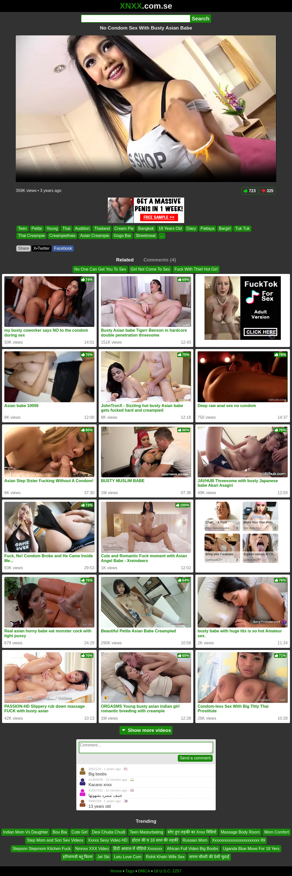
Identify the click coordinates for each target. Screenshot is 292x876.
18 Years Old (170, 228)
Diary (191, 228)
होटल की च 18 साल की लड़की (155, 840)
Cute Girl (79, 832)
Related (125, 259)
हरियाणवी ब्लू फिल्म (78, 857)
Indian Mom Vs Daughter (25, 832)
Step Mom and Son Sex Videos (55, 840)
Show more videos (146, 730)
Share (23, 248)
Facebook (63, 248)
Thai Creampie (31, 236)
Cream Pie (124, 228)
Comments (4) (159, 259)
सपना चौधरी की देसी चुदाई (209, 857)
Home (116, 871)
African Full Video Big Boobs (192, 848)
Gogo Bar (122, 236)
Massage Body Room (240, 832)
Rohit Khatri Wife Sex (165, 857)
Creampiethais (62, 236)
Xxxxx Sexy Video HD (107, 840)
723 (250, 191)
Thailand (102, 228)
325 (267, 191)
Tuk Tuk (242, 228)
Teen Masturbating (146, 832)
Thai (66, 228)
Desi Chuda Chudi (108, 832)
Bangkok (146, 228)
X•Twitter (42, 248)
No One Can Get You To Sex (100, 269)
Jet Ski (103, 857)
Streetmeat (145, 236)
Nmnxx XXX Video (92, 848)
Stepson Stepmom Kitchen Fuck (41, 848)
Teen (22, 228)
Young (52, 228)
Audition (82, 228)
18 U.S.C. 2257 (167, 871)
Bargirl (225, 228)
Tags (130, 871)
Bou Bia (60, 832)
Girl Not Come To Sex (150, 269)
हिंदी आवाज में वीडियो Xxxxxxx (137, 848)
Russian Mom (195, 840)
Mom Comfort (276, 832)
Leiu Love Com (127, 857)
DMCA (144, 871)
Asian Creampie (94, 236)
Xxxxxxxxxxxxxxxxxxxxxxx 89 (238, 840)
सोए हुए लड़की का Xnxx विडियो (192, 832)
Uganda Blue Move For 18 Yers (251, 848)
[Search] (135, 19)
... (162, 236)
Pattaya (207, 228)
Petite (37, 228)
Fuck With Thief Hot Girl (196, 269)
